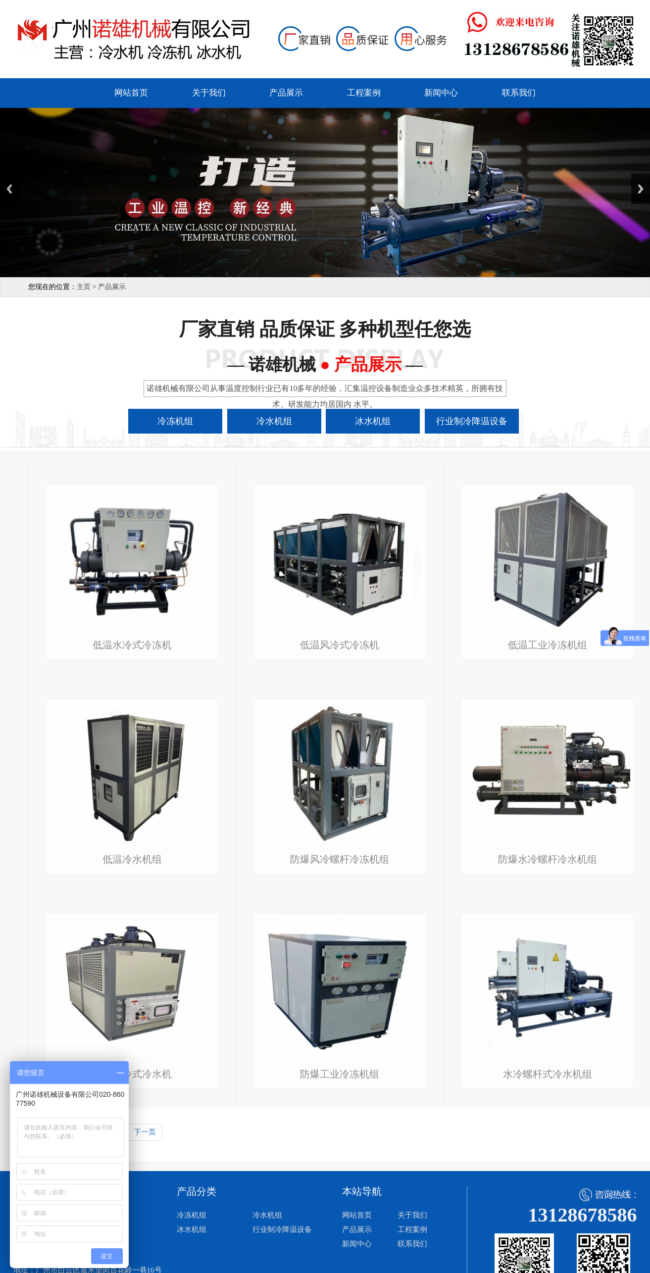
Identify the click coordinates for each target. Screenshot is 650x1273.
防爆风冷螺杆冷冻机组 (339, 859)
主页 (84, 287)
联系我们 (519, 93)
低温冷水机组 (132, 859)
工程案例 (364, 93)
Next (640, 189)
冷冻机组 (191, 1215)
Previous (9, 189)
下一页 (145, 1132)
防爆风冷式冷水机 (132, 1074)
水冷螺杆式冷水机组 (547, 1074)
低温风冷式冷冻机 (339, 645)
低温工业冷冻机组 (547, 645)
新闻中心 (441, 93)
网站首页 (131, 93)
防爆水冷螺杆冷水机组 (547, 859)
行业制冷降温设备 (282, 1229)
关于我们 (209, 93)
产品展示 (286, 93)
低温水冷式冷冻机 (132, 645)
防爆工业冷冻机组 (339, 1074)
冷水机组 (267, 1215)
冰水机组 (191, 1229)
